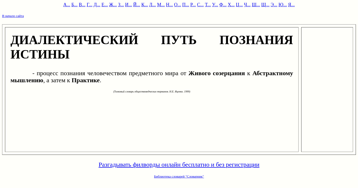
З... (121, 4)
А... (66, 4)
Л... (152, 4)
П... (185, 4)
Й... (136, 4)
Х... (231, 4)
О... (177, 4)
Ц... (239, 4)
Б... (74, 4)
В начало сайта (13, 16)
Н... (169, 4)
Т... (208, 4)
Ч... (247, 4)
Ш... (256, 4)
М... (161, 4)
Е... (105, 4)
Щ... (265, 4)
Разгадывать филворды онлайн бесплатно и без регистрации (179, 164)
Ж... (113, 4)
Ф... (223, 4)
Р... (193, 4)
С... (200, 4)
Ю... (282, 4)
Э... (274, 4)
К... (144, 4)
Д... (97, 4)
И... (128, 4)
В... (82, 4)
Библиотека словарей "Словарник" (179, 176)
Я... (291, 4)
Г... (89, 4)
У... (215, 4)
